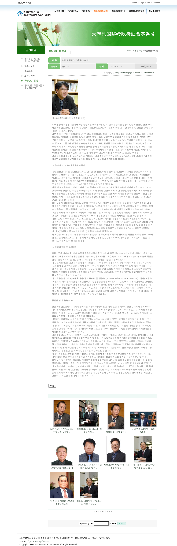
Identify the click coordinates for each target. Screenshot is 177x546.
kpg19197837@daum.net (39, 541)
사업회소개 (59, 11)
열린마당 (86, 11)
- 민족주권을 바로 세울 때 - (62, 468)
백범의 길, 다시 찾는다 (116, 432)
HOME (129, 51)
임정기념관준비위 (136, 11)
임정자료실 (73, 11)
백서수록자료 (154, 11)
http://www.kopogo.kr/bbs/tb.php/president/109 (136, 72)
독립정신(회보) (118, 11)
